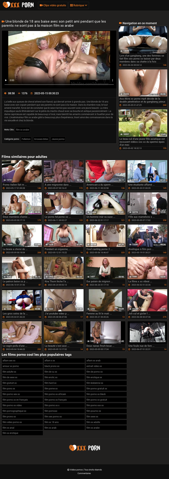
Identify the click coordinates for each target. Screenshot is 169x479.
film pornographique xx (14, 411)
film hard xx (50, 383)
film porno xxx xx (95, 405)
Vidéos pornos (76, 470)
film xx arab (50, 427)
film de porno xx (94, 371)
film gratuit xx (10, 383)
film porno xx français (56, 399)
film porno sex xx (11, 394)
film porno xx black (96, 394)
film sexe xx (92, 416)
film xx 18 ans (52, 422)
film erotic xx (51, 377)
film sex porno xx (53, 416)
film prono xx (9, 416)
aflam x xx (50, 360)
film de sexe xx (10, 377)
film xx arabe (22, 129)
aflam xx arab (93, 360)
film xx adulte (93, 422)
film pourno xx (93, 411)
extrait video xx (94, 366)
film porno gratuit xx (96, 388)
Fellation (26, 139)
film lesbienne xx (94, 383)
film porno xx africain (55, 394)
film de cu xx (51, 371)
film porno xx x (52, 405)
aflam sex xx (9, 360)
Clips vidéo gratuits (53, 5)
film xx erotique (10, 433)
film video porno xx (12, 422)
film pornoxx (51, 411)
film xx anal (8, 427)
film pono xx (9, 388)
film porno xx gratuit (96, 399)
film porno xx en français (15, 399)
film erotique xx (94, 377)
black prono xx (52, 366)
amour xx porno (11, 366)
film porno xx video (12, 405)
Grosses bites (41, 139)
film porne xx (51, 388)
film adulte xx (9, 371)
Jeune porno (58, 139)
